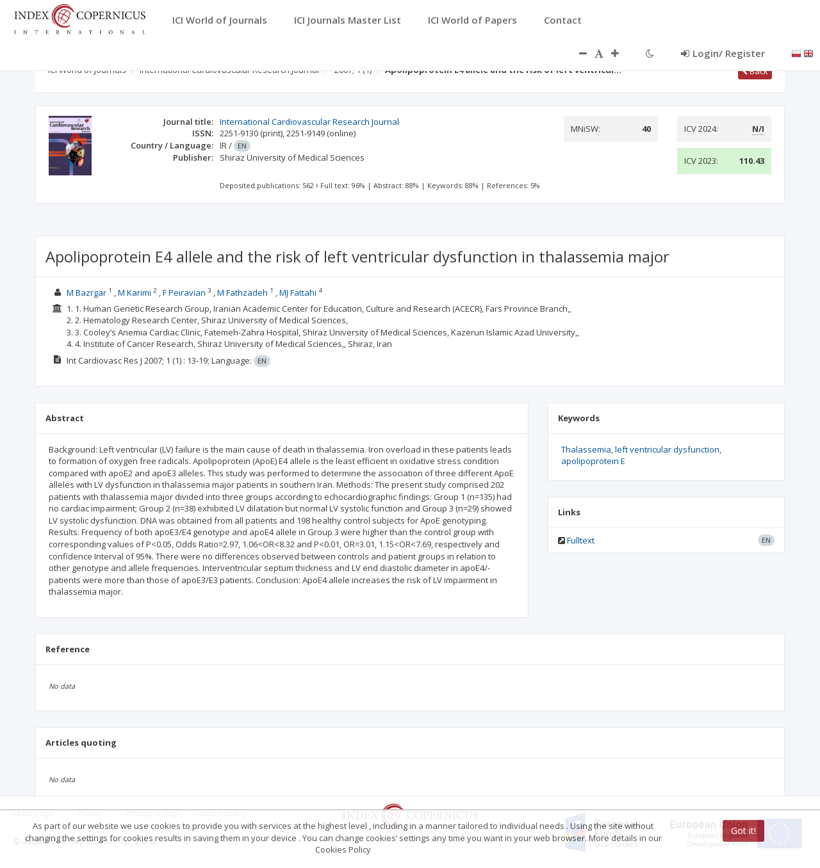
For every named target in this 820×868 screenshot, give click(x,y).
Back (755, 71)
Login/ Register (723, 53)
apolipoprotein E (593, 461)
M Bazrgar (86, 292)
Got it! (743, 830)
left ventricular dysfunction (667, 449)
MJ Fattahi (297, 292)
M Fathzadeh (242, 292)
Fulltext (580, 540)
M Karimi (134, 292)
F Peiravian (184, 292)
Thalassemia (586, 449)
